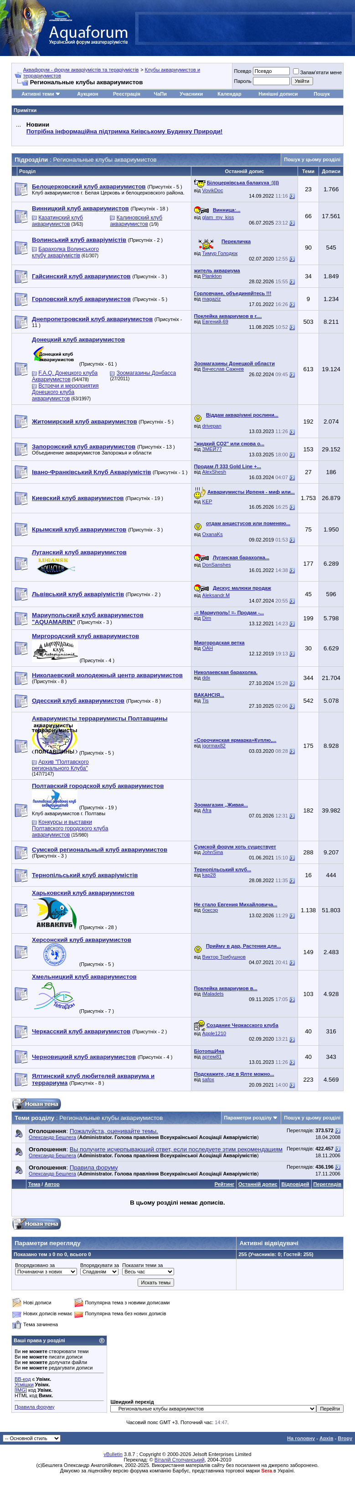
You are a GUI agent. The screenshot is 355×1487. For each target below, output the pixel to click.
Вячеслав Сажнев (223, 369)
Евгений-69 (215, 321)
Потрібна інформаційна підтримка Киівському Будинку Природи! (124, 131)
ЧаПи (160, 94)
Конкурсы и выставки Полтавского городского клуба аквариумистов (70, 828)
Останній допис (258, 1184)
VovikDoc (212, 190)
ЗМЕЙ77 (212, 449)
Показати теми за (142, 1265)
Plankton (212, 276)
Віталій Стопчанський (179, 1459)
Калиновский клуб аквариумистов (136, 221)
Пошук (321, 94)
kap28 (209, 875)
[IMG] (21, 1390)
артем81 (212, 1056)
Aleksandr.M (216, 595)
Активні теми (37, 94)
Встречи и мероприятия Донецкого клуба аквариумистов (65, 392)
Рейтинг (224, 1184)
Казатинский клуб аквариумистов (57, 221)
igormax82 (214, 745)
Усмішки (24, 1384)
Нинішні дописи (278, 94)
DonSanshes (216, 564)
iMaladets (213, 993)
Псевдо (242, 71)
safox (208, 1079)
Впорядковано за (35, 1265)
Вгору (345, 1438)
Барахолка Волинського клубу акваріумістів (65, 252)
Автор (51, 1184)
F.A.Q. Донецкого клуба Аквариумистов (65, 376)
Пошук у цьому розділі (312, 159)
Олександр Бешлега (52, 1137)
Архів (326, 1438)
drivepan (211, 426)
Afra (206, 810)
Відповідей (295, 1184)
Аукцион (87, 94)
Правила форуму (34, 1407)
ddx (206, 677)
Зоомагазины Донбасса (146, 373)
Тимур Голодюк (220, 253)
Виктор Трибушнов (224, 957)
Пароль (242, 81)
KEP (207, 501)
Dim (206, 618)
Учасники (191, 94)
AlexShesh (214, 472)
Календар (229, 94)
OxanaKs (212, 534)
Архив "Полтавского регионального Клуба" (60, 765)
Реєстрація (126, 94)
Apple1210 (214, 1033)
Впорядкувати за (99, 1265)
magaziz (211, 298)
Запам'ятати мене (317, 72)
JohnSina (212, 852)
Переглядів (327, 1184)
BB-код (23, 1379)
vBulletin (113, 1454)
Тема (34, 1184)
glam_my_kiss (218, 217)
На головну (301, 1438)
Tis (205, 700)
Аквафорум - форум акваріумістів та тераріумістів (81, 69)
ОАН (207, 648)
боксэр (210, 910)
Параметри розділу (248, 1117)
